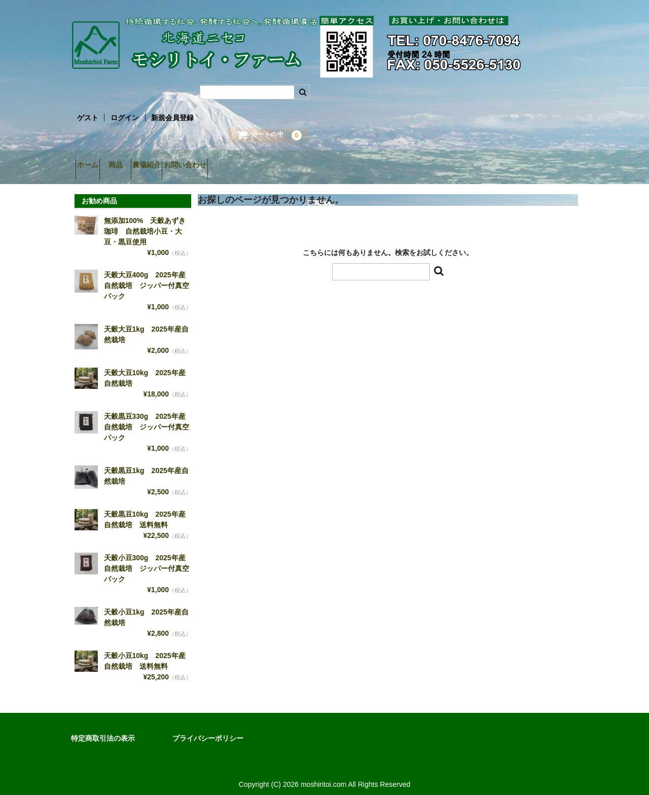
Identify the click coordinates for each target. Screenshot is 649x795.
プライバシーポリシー (207, 731)
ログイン (125, 117)
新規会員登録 (172, 117)
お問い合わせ (243, 166)
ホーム (92, 166)
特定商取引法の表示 (103, 731)
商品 (138, 166)
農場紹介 (187, 166)
